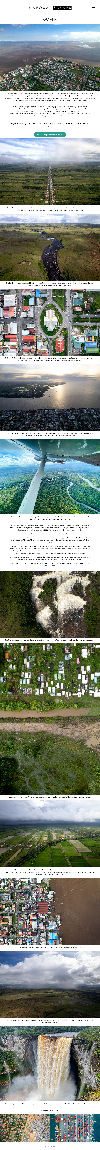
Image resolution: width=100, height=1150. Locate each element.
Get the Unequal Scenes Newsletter (50, 134)
